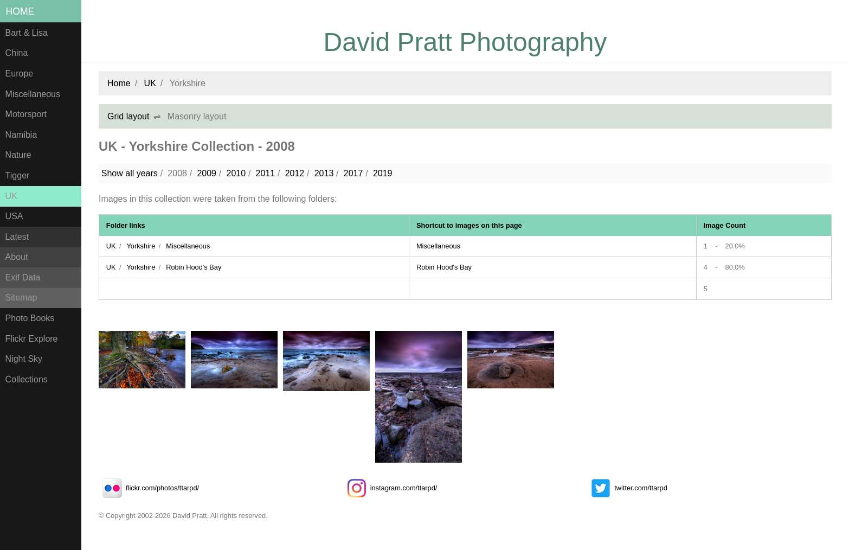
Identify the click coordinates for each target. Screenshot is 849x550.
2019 (383, 173)
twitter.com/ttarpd (627, 488)
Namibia (21, 134)
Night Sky (23, 358)
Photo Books (30, 318)
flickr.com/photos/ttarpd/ (149, 488)
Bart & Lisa (26, 32)
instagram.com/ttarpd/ (390, 488)
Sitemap (21, 297)
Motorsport (26, 114)
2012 (295, 173)
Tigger (17, 175)
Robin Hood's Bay (193, 267)
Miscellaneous (32, 94)
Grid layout (128, 116)
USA (14, 216)
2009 (206, 173)
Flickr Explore (31, 338)
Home (20, 11)
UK (11, 196)
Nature (18, 154)
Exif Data (23, 277)
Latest (17, 236)
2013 (324, 173)
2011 (265, 173)
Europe (19, 73)
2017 (353, 173)
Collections (26, 379)
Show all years (129, 173)
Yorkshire (140, 246)
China (16, 52)
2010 (236, 173)
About (16, 256)
